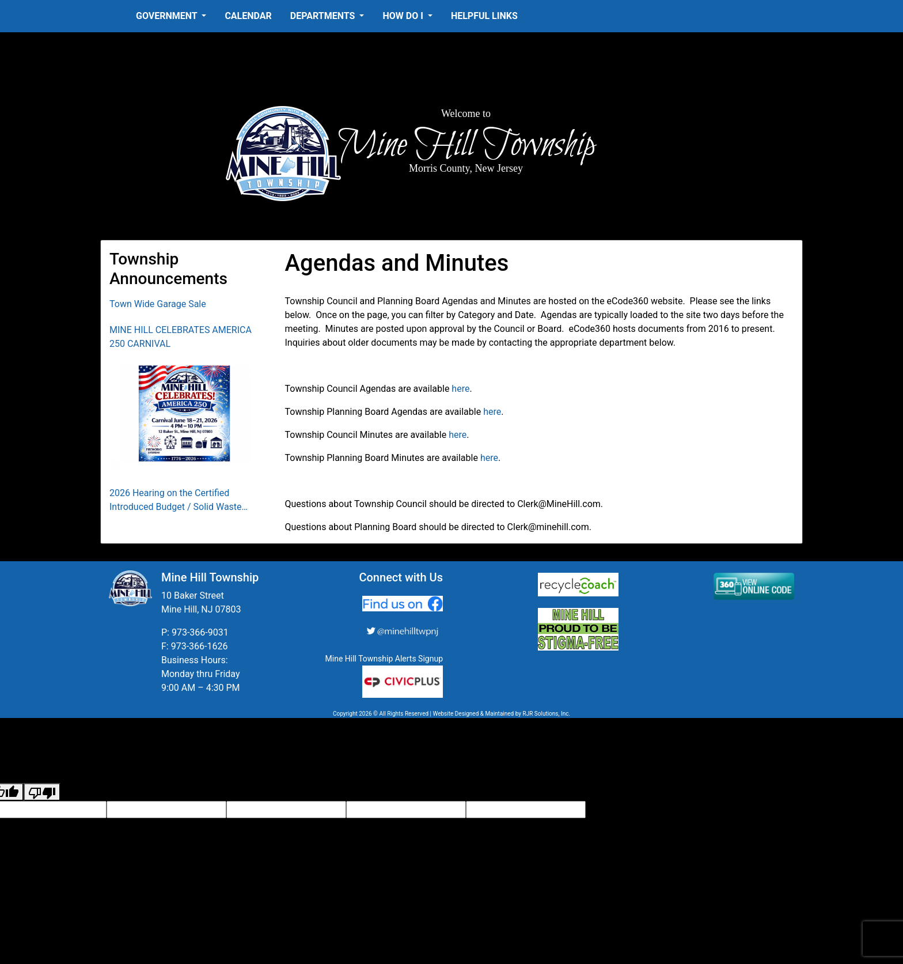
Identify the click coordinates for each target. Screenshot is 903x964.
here (460, 388)
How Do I (403, 15)
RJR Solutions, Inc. (546, 713)
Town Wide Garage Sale (157, 303)
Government (167, 15)
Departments (324, 15)
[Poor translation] (42, 792)
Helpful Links (484, 15)
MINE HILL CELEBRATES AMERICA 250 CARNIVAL (180, 336)
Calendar (248, 15)
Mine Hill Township (466, 145)
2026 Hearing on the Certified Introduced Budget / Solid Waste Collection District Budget (175, 500)
